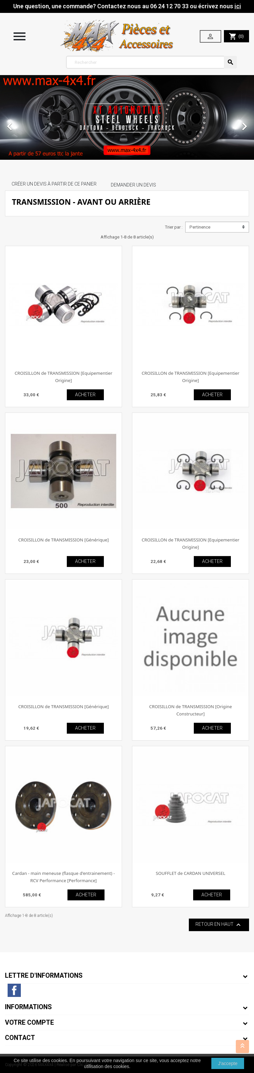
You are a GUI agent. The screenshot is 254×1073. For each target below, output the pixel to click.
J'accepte (227, 1063)
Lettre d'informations (44, 975)
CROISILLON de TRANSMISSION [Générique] (63, 540)
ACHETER (85, 394)
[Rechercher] (151, 62)
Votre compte (29, 1022)
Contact (20, 1038)
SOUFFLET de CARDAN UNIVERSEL (190, 873)
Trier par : (174, 227)
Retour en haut (218, 925)
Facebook (14, 990)
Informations (28, 1007)
